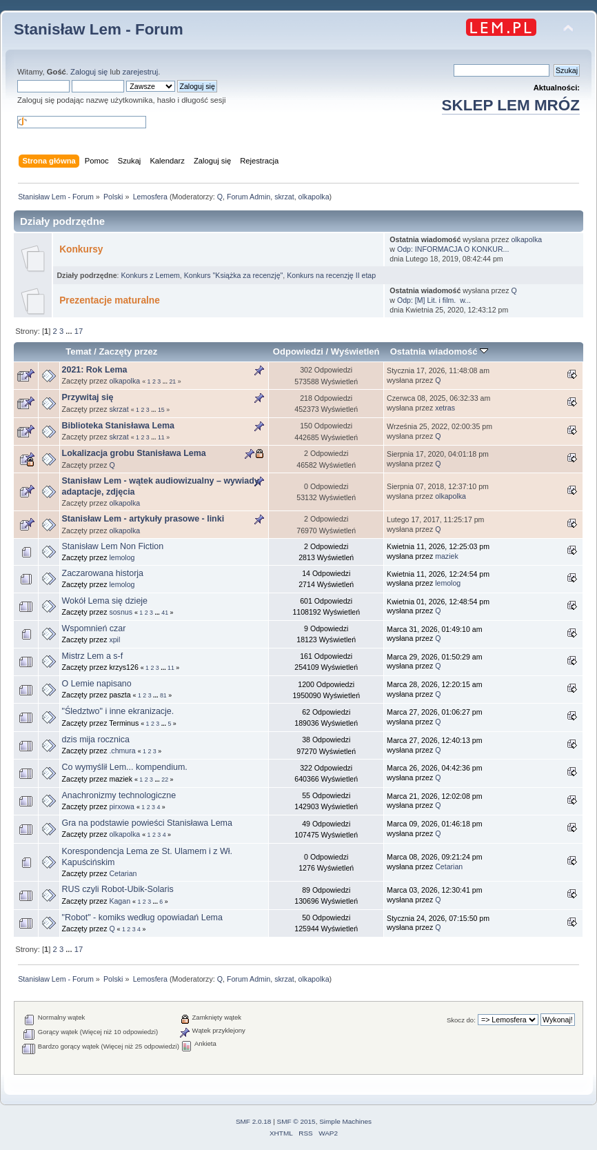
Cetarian (122, 873)
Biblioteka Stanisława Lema (118, 425)
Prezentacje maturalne (109, 300)
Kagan (119, 901)
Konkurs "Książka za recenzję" (233, 275)
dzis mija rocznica (96, 739)
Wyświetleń (355, 351)
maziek (446, 556)
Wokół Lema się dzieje (105, 601)
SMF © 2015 (296, 1121)
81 (163, 695)
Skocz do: (461, 1020)
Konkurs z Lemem (150, 275)
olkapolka (314, 196)
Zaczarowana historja (103, 573)
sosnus (120, 612)
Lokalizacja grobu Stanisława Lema (134, 453)
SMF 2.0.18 (254, 1121)
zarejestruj (141, 72)
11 (161, 437)
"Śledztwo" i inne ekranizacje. (118, 711)
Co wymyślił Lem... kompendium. (125, 767)
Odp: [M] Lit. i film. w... (434, 300)
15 (161, 409)
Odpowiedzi (298, 351)
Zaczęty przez (128, 351)
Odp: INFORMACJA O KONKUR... (453, 249)
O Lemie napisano (97, 683)
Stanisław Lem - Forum (98, 29)
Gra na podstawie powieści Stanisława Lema (147, 823)
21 (172, 381)
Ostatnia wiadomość (439, 351)
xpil (114, 639)
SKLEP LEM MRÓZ (511, 105)
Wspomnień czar (94, 628)
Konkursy (81, 249)
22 (164, 779)
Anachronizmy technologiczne (119, 795)
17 (78, 331)
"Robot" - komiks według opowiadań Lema (142, 917)
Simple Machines (345, 1121)
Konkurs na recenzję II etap (331, 275)
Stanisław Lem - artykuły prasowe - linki (143, 519)
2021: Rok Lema (95, 370)
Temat (78, 351)
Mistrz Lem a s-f (92, 656)
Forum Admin (248, 196)
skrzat (284, 196)
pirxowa (121, 806)
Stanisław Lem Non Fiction (113, 546)
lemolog (121, 557)
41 (164, 612)
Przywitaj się (88, 397)
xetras (445, 408)
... (69, 331)
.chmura (122, 750)
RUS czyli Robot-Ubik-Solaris (118, 889)
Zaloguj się (89, 72)
